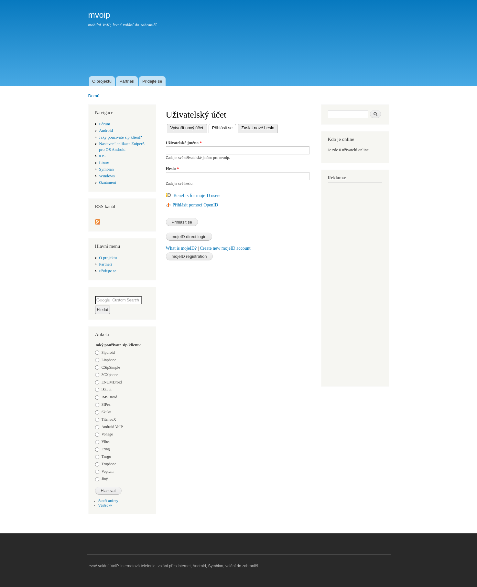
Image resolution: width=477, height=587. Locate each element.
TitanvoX (109, 419)
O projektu (102, 81)
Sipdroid (108, 352)
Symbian (106, 169)
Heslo (172, 168)
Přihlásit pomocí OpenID (195, 205)
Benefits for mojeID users (197, 195)
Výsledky (105, 505)
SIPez (106, 404)
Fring (106, 449)
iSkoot (107, 389)
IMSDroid (109, 397)
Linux (104, 163)
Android (106, 130)
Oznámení (107, 182)
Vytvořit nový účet (186, 127)
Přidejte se (152, 81)
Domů (94, 95)
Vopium (108, 471)
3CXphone (110, 374)
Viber (106, 441)
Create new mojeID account (225, 248)
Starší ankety (108, 501)
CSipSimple (111, 367)
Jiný (105, 479)
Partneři (127, 81)
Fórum (104, 124)
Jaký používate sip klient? (120, 137)
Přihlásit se (224, 127)
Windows (106, 176)
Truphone (109, 464)
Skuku (106, 412)
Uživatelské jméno (184, 142)
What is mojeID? (181, 248)
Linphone (109, 360)
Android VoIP (112, 427)
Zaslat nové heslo (257, 127)
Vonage (107, 434)
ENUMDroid (112, 382)
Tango (106, 456)
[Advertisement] (271, 56)
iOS (102, 156)
